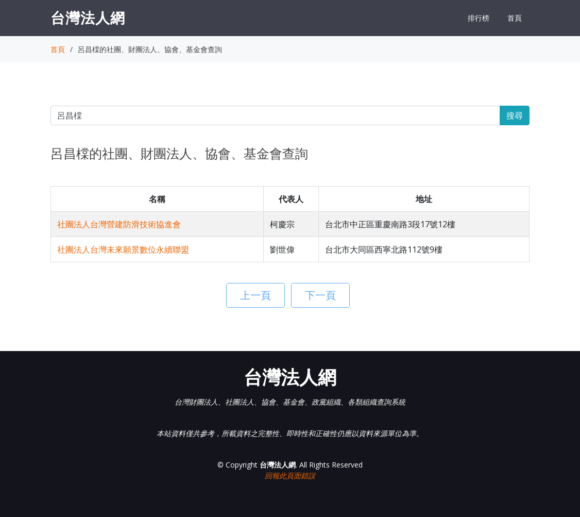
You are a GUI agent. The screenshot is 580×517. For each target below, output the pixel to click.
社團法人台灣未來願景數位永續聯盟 (123, 249)
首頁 (514, 18)
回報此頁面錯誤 (290, 475)
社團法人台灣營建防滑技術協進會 (119, 224)
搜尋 (514, 115)
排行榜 (478, 18)
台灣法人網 (87, 17)
